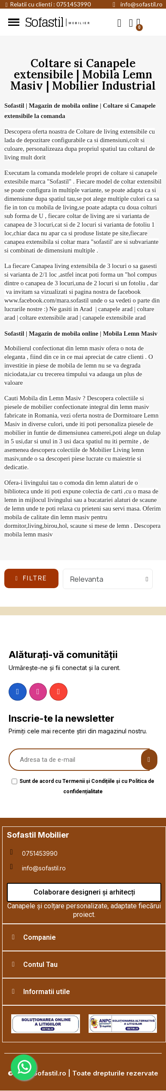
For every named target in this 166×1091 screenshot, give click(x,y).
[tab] (84, 937)
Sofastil (44, 22)
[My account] (131, 23)
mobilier (80, 23)
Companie (39, 937)
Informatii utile (46, 992)
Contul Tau (40, 964)
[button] (119, 22)
